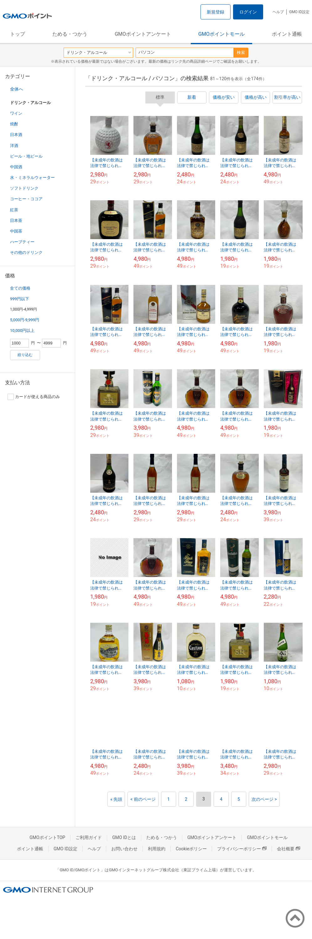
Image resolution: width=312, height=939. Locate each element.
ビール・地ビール (26, 156)
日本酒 (16, 134)
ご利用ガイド (88, 837)
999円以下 (19, 298)
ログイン (248, 11)
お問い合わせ (124, 848)
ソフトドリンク (24, 188)
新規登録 (215, 11)
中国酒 (16, 167)
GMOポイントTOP (47, 837)
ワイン (16, 113)
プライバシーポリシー (242, 848)
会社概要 (288, 848)
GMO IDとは (124, 837)
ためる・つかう (69, 34)
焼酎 (14, 124)
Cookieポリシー (191, 848)
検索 (241, 52)
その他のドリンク (26, 252)
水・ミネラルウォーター (32, 177)
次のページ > (264, 799)
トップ (17, 34)
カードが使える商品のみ (34, 397)
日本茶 (16, 220)
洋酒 (14, 145)
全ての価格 (20, 288)
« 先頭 (116, 799)
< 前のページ (143, 799)
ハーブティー (22, 241)
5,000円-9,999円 (24, 319)
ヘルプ (278, 12)
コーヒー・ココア (26, 199)
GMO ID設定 (299, 12)
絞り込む (25, 355)
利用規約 (156, 848)
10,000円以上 (22, 330)
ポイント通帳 (287, 34)
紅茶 (14, 209)
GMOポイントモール (221, 34)
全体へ (16, 89)
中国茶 (16, 231)
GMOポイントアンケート (143, 34)
